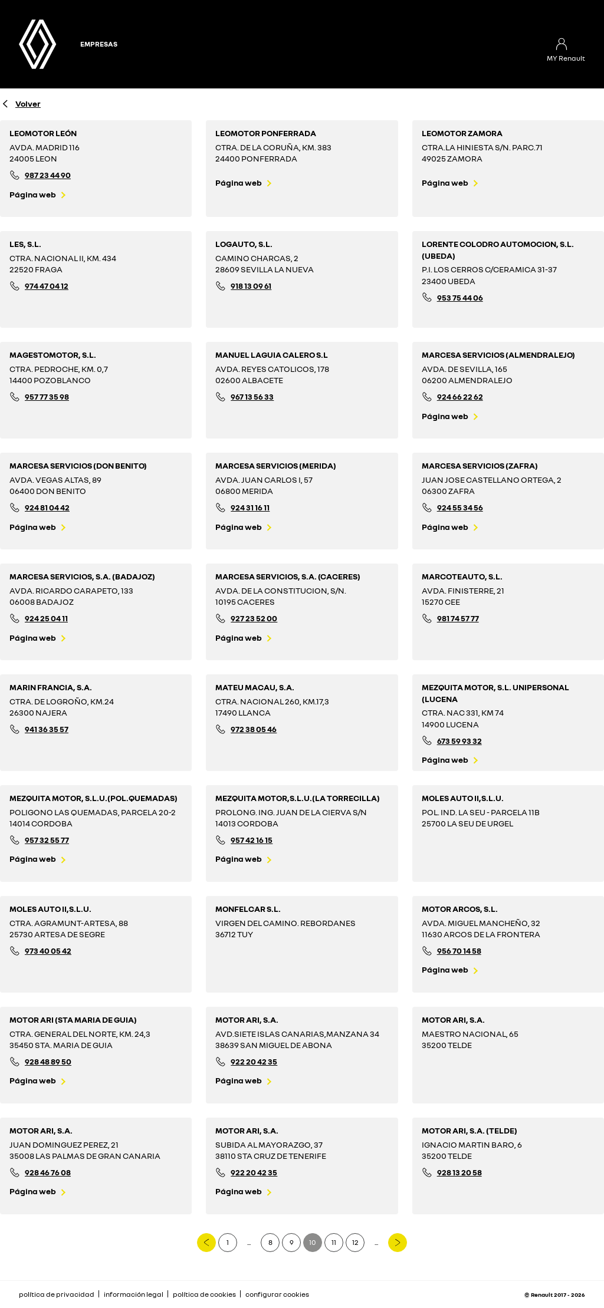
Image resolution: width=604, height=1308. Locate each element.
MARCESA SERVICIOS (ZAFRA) (480, 465)
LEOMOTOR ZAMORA (462, 133)
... (249, 1242)
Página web (32, 194)
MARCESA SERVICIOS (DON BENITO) (78, 465)
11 (333, 1242)
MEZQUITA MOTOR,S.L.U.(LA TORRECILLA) (297, 798)
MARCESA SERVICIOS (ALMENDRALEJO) (498, 355)
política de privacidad (56, 1294)
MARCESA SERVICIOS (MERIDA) (275, 465)
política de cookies (204, 1294)
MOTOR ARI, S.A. (246, 1019)
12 (355, 1242)
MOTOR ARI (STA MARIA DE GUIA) (73, 1019)
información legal (133, 1294)
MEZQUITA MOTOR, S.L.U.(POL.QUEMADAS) (93, 798)
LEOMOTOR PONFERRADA (265, 133)
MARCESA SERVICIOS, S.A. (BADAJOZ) (82, 576)
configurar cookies (277, 1294)
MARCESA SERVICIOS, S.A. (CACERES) (287, 576)
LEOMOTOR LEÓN (43, 133)
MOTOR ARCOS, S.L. (460, 909)
